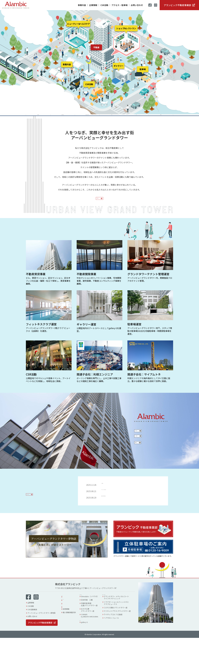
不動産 (96, 47)
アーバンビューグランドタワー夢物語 (41, 646)
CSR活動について (149, 448)
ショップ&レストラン (126, 28)
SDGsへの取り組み (148, 460)
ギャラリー (118, 65)
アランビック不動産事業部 (177, 5)
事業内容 (82, 5)
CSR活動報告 (32, 643)
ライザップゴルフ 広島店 (116, 649)
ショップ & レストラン (92, 627)
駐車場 (143, 69)
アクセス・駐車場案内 (71, 632)
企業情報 (93, 5)
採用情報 (66, 642)
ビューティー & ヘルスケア (116, 627)
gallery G (87, 658)
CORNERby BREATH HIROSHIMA (92, 650)
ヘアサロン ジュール (114, 652)
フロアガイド (68, 628)
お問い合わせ (137, 5)
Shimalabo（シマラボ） (93, 631)
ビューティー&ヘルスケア (78, 23)
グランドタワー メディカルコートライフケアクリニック (119, 632)
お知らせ (66, 639)
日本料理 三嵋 (90, 634)
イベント (66, 635)
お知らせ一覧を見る (38, 529)
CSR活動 (104, 5)
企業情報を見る (97, 210)
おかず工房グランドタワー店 (90, 644)
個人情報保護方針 (69, 645)
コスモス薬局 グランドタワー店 (118, 642)
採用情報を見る (148, 472)
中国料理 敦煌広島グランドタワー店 (92, 639)
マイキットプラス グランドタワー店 (120, 645)
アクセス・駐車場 (119, 5)
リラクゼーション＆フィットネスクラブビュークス (119, 637)
